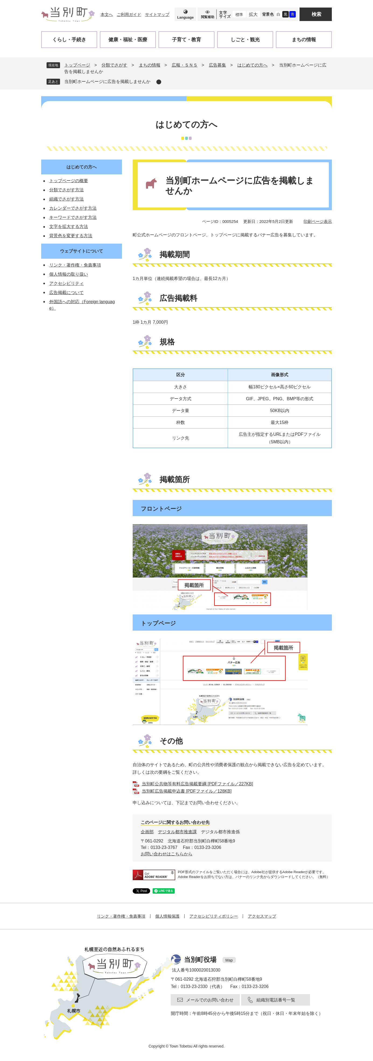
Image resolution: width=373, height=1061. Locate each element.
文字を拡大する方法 (68, 226)
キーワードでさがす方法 (73, 217)
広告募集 (217, 65)
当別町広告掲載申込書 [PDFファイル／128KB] (186, 791)
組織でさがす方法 (66, 199)
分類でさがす (114, 65)
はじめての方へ (252, 65)
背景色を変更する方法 (70, 235)
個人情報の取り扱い (68, 274)
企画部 (147, 832)
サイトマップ (157, 14)
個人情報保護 (167, 916)
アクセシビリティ (66, 283)
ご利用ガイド (129, 14)
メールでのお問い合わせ (210, 1000)
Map (229, 960)
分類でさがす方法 (66, 190)
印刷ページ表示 (318, 221)
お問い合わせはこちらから (166, 854)
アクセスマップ (262, 916)
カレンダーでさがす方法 (73, 208)
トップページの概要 (68, 180)
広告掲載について (66, 292)
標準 (239, 14)
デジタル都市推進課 (177, 832)
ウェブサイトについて (81, 251)
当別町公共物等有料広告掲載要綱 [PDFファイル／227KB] (197, 784)
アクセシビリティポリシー (213, 916)
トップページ (77, 65)
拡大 (253, 14)
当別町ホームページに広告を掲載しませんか (107, 81)
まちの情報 (149, 65)
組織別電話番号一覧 (275, 1000)
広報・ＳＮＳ (185, 65)
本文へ (107, 14)
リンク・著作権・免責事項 (75, 265)
